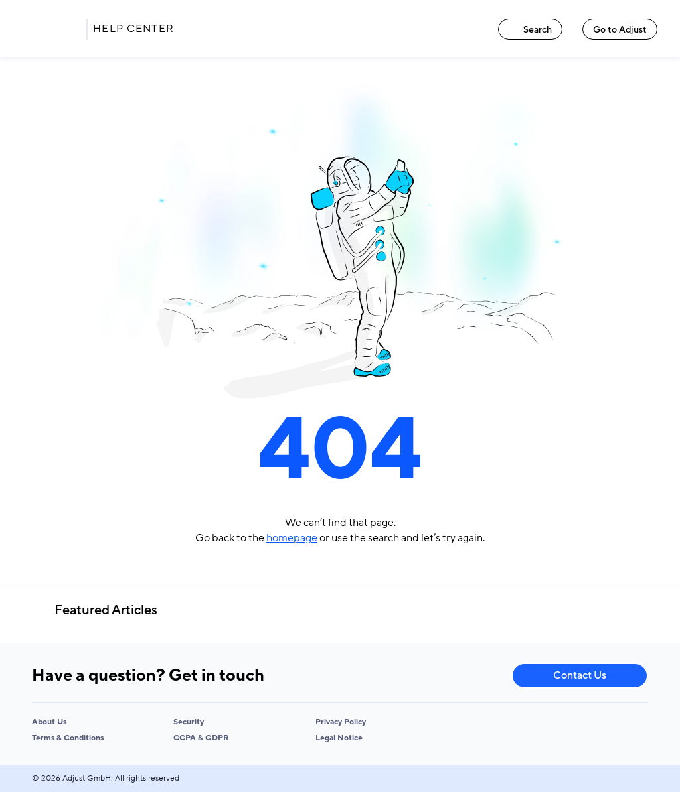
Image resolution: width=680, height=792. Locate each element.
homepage (291, 538)
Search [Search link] (530, 29)
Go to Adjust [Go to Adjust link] (620, 29)
